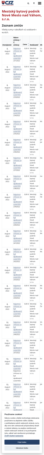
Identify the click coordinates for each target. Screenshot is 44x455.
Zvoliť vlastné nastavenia (13, 436)
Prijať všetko (22, 442)
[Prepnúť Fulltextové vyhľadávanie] (28, 3)
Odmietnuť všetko (22, 448)
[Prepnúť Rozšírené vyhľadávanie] (34, 3)
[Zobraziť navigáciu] (39, 3)
